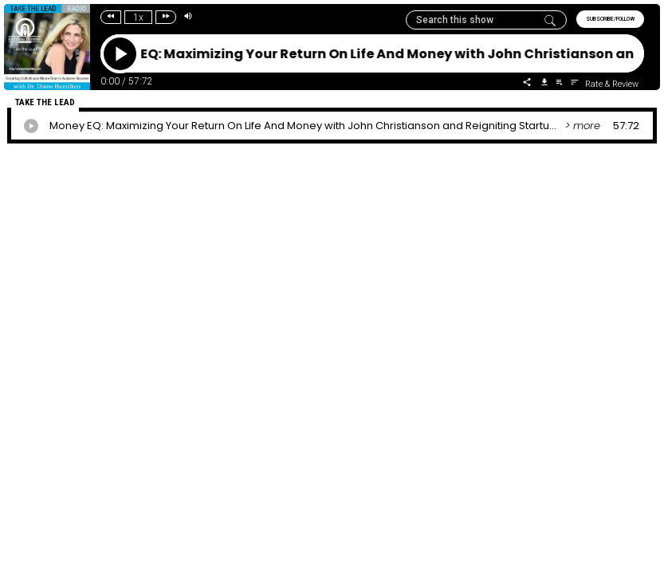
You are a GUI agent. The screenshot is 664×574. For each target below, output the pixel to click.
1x (138, 17)
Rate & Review (611, 84)
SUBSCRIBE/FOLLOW (610, 19)
